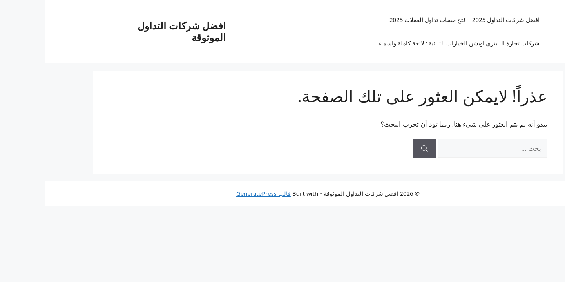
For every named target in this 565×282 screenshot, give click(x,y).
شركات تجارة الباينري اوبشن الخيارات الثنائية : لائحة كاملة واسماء (413, 43)
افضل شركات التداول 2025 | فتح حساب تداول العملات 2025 (419, 20)
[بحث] (379, 148)
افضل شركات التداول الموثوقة (136, 31)
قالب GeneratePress (218, 193)
